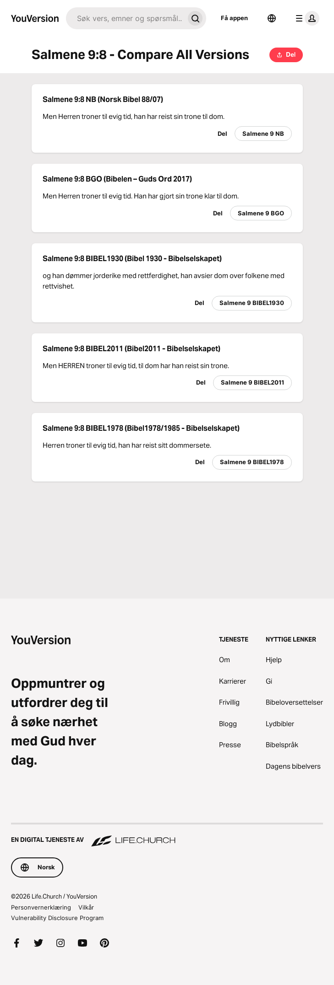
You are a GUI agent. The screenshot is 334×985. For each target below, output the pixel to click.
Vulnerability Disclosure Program (57, 917)
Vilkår (86, 907)
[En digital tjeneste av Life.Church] (167, 835)
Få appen (234, 17)
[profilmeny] (305, 18)
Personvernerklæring (41, 907)
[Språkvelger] (272, 18)
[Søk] (125, 18)
